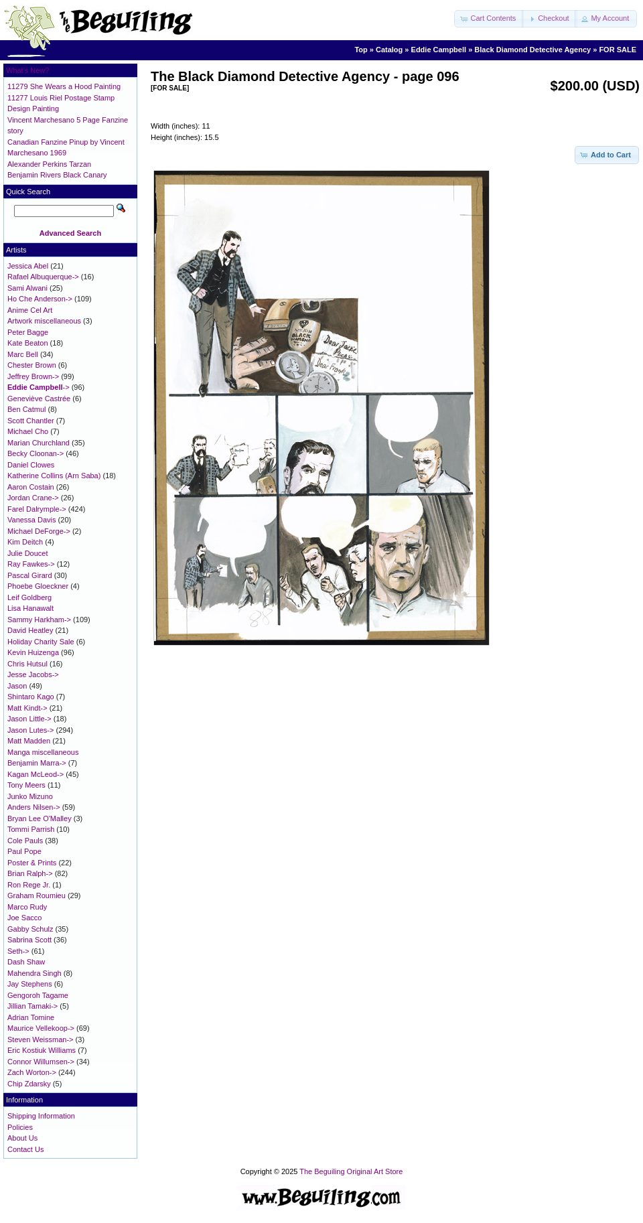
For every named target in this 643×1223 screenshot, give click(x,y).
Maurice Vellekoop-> (40, 1028)
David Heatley (30, 630)
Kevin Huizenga (33, 652)
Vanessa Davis (31, 520)
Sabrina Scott (29, 940)
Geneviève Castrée (38, 398)
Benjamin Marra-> (36, 763)
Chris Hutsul (27, 664)
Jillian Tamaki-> (32, 1006)
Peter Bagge (27, 332)
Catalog (389, 50)
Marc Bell (22, 354)
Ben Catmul (26, 409)
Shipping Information (41, 1116)
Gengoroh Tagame (37, 995)
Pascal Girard (29, 575)
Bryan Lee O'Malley (39, 818)
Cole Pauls (25, 841)
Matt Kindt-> (27, 708)
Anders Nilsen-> (33, 807)
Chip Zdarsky (29, 1084)
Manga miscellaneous (42, 752)
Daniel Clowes (30, 465)
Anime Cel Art (29, 310)
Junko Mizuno (30, 796)
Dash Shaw (26, 962)
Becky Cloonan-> (35, 453)
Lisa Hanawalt (30, 608)
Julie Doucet (27, 553)
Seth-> (18, 951)
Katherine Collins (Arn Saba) (53, 476)
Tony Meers (26, 785)
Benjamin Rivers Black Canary (57, 175)
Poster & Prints (31, 863)
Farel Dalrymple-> (36, 509)
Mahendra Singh (34, 973)
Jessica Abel (27, 266)
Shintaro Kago (30, 697)
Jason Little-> (29, 719)
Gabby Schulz (30, 929)
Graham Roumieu (36, 895)
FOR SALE (617, 50)
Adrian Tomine (30, 1017)
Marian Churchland (38, 443)
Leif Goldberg (29, 597)
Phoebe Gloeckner (37, 586)
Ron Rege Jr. (28, 885)
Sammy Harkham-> (39, 620)
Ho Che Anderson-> (39, 299)
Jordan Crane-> (33, 498)
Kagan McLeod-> (35, 774)
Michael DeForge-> (38, 531)
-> (38, 387)
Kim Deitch (25, 542)
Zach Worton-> (31, 1072)
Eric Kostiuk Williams (41, 1050)
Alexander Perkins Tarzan (49, 164)
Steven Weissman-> (40, 1039)
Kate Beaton (27, 343)
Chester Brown (31, 365)
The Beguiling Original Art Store (351, 1171)
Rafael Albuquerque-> (43, 277)
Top (360, 50)
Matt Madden (28, 741)
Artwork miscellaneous (44, 321)
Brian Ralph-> (30, 873)
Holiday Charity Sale (40, 642)
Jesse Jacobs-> (33, 674)
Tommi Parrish (30, 829)
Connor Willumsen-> (40, 1062)
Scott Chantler (30, 421)
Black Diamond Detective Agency (532, 50)
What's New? (27, 70)
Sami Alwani (27, 288)
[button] (489, 18)
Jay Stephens (29, 984)
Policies (20, 1127)
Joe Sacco (24, 918)
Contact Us (25, 1149)
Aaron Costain (30, 487)
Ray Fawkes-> (31, 564)
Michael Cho (27, 431)
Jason (17, 686)
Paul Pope (24, 851)
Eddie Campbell (439, 50)
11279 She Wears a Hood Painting (64, 86)
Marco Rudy (27, 907)
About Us (22, 1138)
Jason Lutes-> (30, 730)
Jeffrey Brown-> (33, 376)
